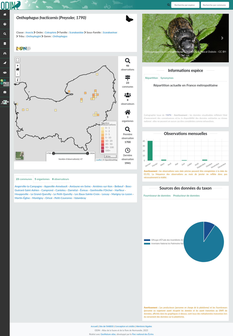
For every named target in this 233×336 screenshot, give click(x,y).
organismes (42, 178)
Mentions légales (144, 326)
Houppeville (21, 194)
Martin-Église (22, 197)
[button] (18, 70)
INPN (168, 115)
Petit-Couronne (63, 197)
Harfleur (119, 190)
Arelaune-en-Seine (80, 186)
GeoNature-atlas (108, 334)
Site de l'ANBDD (106, 326)
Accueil (94, 326)
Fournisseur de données (157, 195)
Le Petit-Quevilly (62, 194)
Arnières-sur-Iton (102, 186)
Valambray (80, 197)
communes (24, 178)
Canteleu (60, 190)
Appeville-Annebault (55, 186)
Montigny (37, 197)
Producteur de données (186, 195)
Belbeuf (119, 186)
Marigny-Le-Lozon (121, 194)
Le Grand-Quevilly (41, 194)
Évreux (84, 190)
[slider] (53, 153)
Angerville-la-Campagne (28, 186)
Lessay (105, 194)
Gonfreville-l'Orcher (101, 190)
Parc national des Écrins (143, 334)
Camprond (47, 190)
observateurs (60, 178)
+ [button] (18, 66)
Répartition (151, 77)
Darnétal (73, 190)
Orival (48, 197)
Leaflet (99, 160)
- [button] (18, 74)
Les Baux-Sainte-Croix (87, 194)
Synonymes (167, 77)
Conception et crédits (125, 326)
